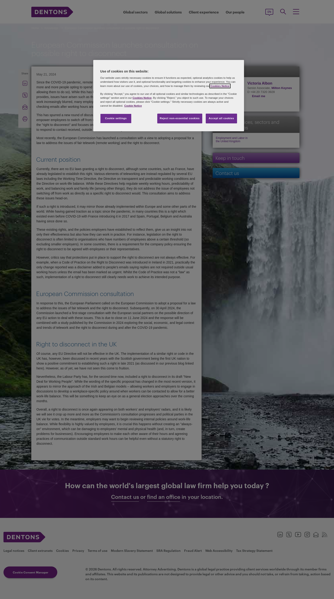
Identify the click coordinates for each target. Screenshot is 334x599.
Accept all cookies (221, 118)
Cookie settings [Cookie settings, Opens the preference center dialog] (116, 118)
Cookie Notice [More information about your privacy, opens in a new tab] (133, 105)
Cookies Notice (219, 86)
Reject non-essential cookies (180, 118)
